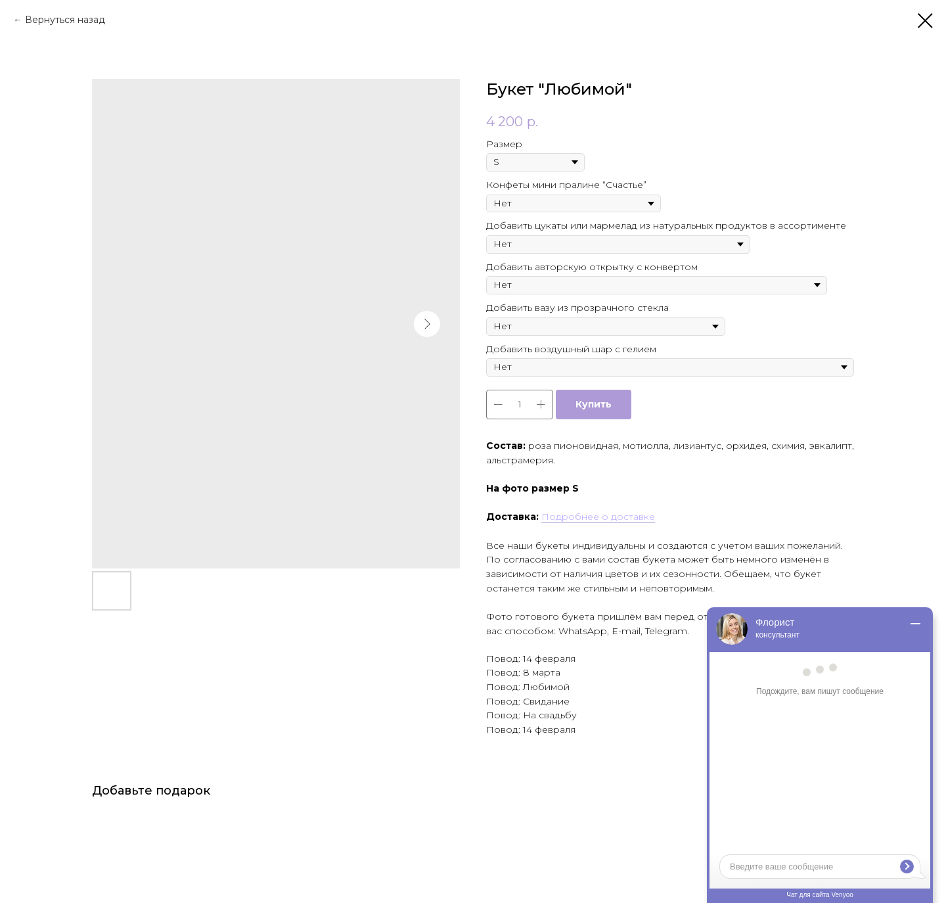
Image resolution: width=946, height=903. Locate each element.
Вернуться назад (65, 20)
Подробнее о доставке (598, 516)
